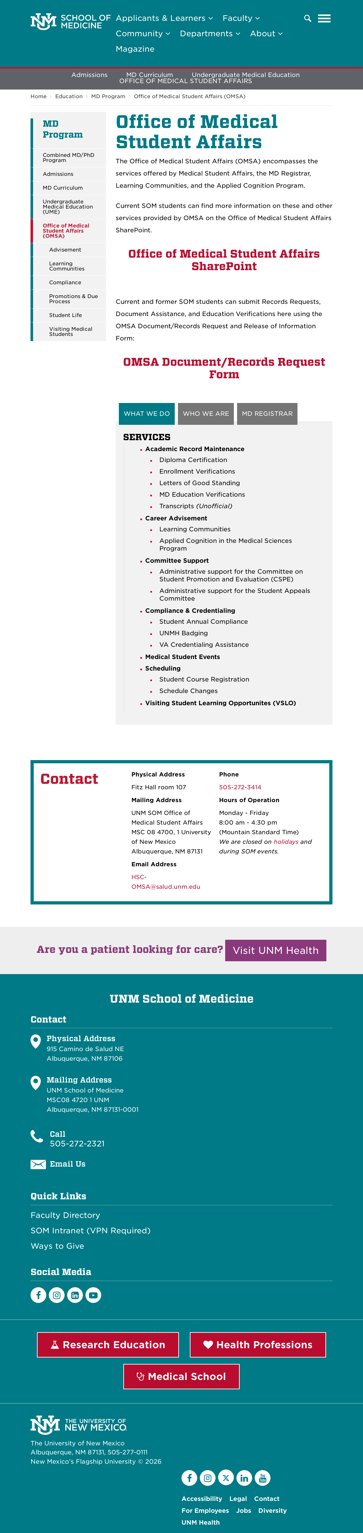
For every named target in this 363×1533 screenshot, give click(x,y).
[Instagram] (57, 1295)
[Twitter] (226, 1477)
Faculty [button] (241, 18)
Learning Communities (66, 266)
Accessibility (202, 1499)
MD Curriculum (63, 188)
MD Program (108, 96)
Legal (238, 1499)
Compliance (65, 282)
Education (69, 96)
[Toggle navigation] (324, 18)
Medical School (181, 1376)
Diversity (272, 1510)
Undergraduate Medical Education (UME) (68, 207)
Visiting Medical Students (71, 332)
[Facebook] (38, 1295)
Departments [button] (210, 33)
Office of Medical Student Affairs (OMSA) (189, 96)
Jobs (243, 1510)
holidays (286, 841)
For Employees (205, 1510)
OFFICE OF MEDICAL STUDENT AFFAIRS (185, 81)
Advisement (65, 250)
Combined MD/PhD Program (68, 158)
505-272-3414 (240, 787)
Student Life (65, 315)
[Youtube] (93, 1295)
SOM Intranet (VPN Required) (91, 1231)
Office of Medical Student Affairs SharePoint (224, 260)
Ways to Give (57, 1246)
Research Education (107, 1344)
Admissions (89, 75)
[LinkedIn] (75, 1295)
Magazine (135, 49)
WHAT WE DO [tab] (147, 413)
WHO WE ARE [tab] (206, 413)
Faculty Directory (65, 1215)
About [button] (266, 33)
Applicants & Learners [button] (164, 18)
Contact (266, 1499)
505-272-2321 (77, 1143)
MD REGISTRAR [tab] (267, 413)
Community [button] (143, 33)
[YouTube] (262, 1478)
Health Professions (258, 1344)
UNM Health (201, 1522)
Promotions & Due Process (73, 299)
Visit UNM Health (276, 950)
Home (39, 96)
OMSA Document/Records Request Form (224, 368)
